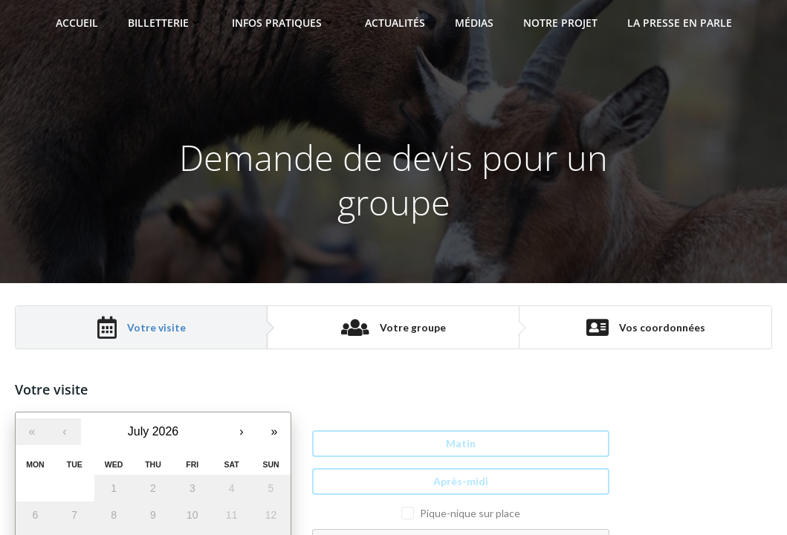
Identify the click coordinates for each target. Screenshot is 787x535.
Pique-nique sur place (470, 513)
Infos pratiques (283, 23)
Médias (474, 23)
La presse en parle (679, 23)
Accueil (77, 23)
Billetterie (165, 23)
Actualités (395, 23)
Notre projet (560, 23)
